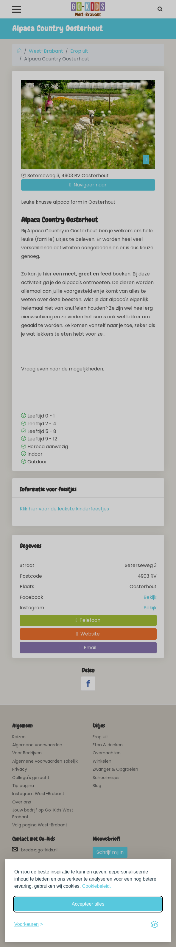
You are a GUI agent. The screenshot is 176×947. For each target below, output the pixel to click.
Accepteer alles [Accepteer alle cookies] (88, 903)
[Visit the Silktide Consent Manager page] (154, 924)
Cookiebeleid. (96, 886)
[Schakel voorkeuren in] (28, 924)
